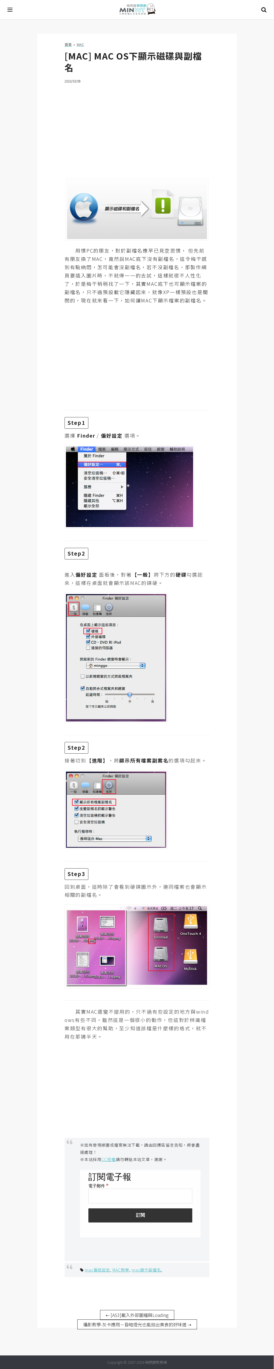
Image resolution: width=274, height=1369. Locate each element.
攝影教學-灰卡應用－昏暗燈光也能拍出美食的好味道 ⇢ (137, 1324)
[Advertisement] (137, 127)
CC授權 (108, 1159)
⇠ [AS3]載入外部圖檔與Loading (137, 1315)
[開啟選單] (10, 10)
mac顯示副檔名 (146, 1270)
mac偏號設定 (97, 1270)
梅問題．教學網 (137, 9)
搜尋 (264, 10)
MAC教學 (120, 1270)
